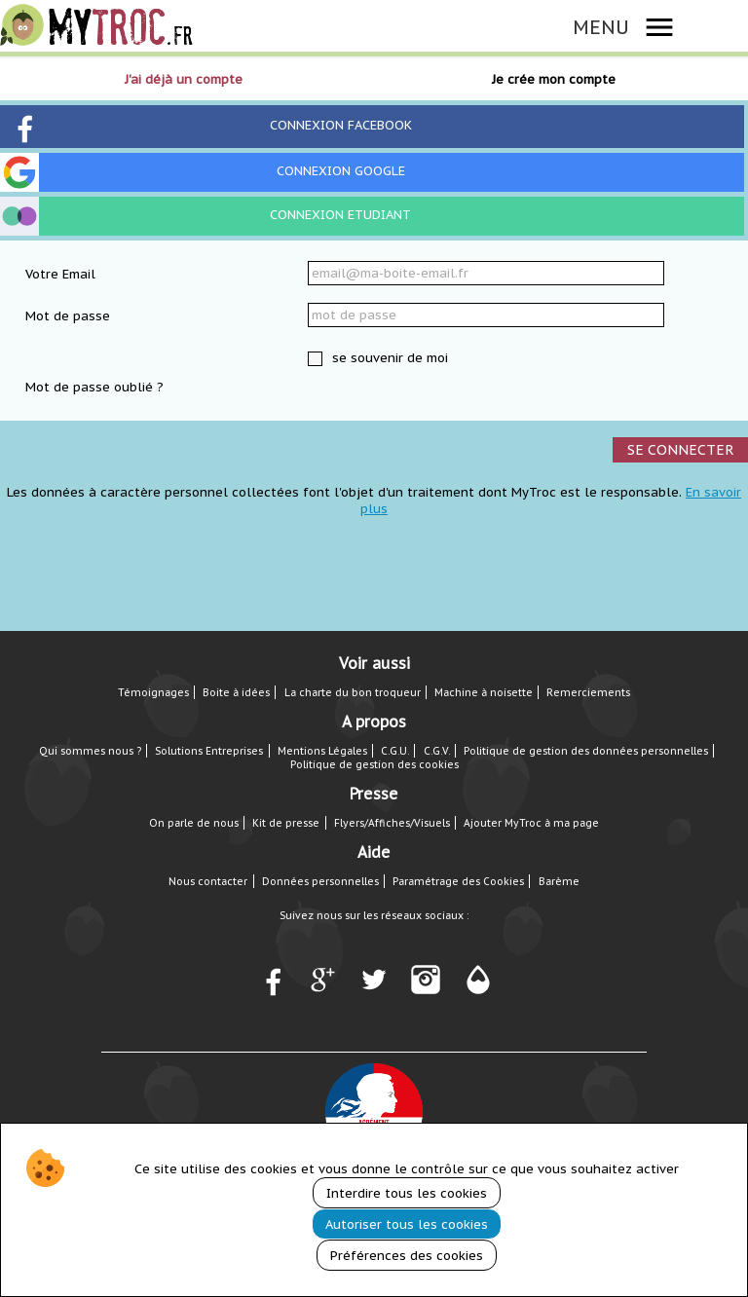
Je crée (554, 79)
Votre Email (60, 274)
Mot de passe (67, 316)
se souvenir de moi (388, 358)
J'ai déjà (184, 79)
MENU (601, 27)
